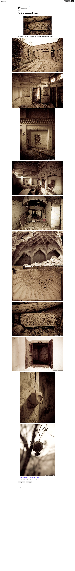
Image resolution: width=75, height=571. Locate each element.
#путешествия (21, 477)
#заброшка (36, 477)
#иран (26, 477)
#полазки (31, 477)
